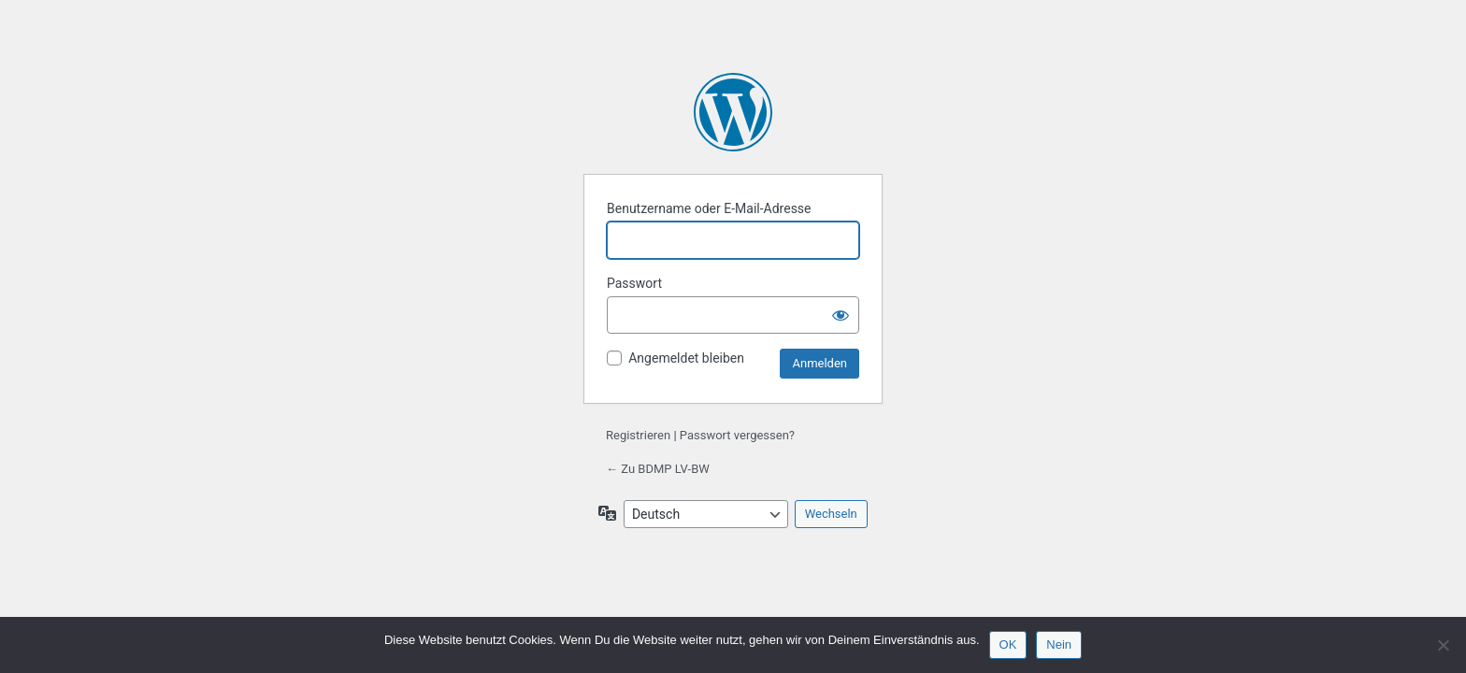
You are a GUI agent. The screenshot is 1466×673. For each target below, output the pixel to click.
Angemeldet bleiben (686, 358)
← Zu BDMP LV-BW (658, 469)
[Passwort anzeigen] (840, 315)
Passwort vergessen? (737, 435)
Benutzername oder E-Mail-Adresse (709, 208)
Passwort (634, 283)
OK (1008, 644)
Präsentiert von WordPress (733, 112)
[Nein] (1442, 645)
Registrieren (638, 435)
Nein (1058, 644)
